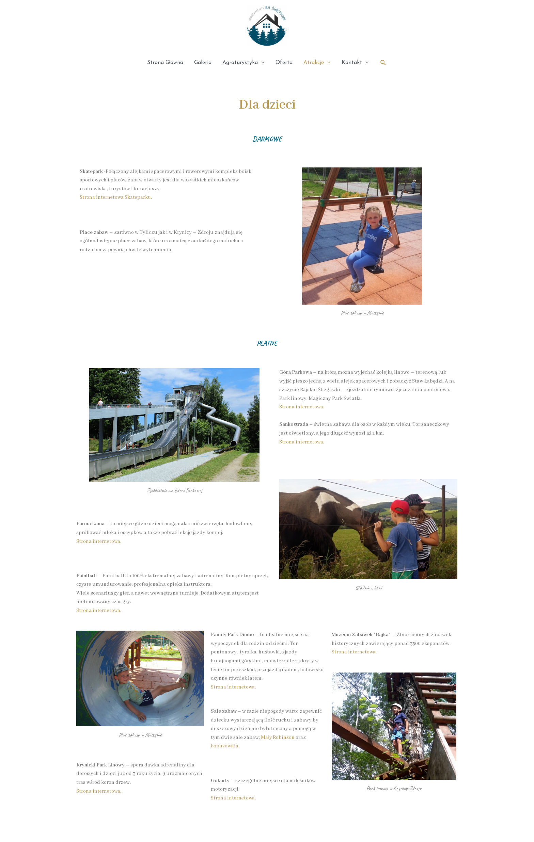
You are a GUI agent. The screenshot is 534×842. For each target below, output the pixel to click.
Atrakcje (313, 62)
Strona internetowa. (99, 541)
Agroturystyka (240, 62)
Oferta (284, 62)
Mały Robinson (278, 737)
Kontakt (352, 62)
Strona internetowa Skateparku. (117, 197)
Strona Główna (165, 62)
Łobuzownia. (225, 746)
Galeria (202, 62)
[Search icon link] (383, 62)
